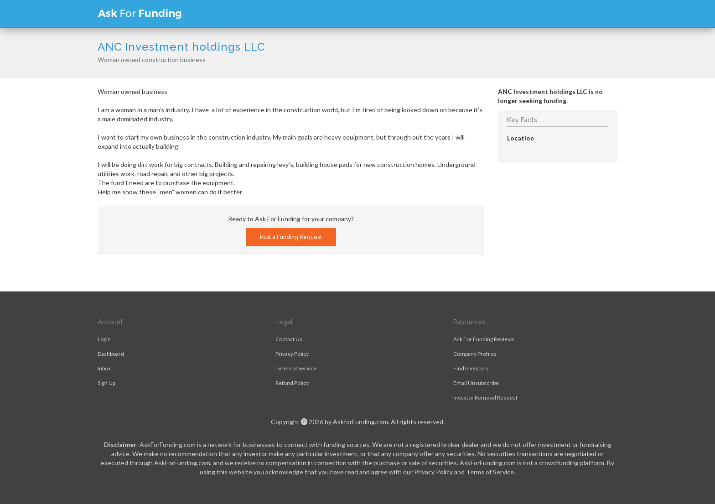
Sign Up (106, 382)
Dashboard (111, 353)
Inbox (104, 368)
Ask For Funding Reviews (483, 339)
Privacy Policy (292, 353)
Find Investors (470, 368)
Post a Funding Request (291, 237)
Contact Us (288, 339)
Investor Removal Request (485, 397)
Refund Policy (292, 382)
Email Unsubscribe (476, 382)
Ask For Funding (139, 13)
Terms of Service (295, 368)
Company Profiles (475, 353)
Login (104, 339)
